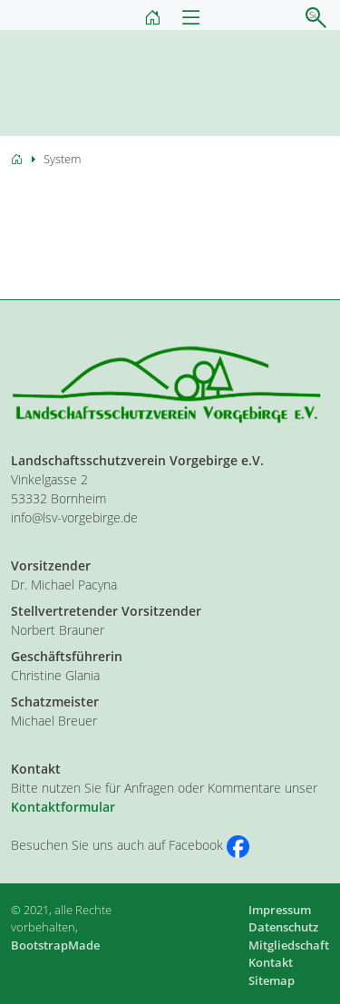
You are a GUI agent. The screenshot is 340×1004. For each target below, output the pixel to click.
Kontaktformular (63, 806)
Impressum (279, 910)
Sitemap (271, 980)
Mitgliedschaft (288, 945)
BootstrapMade (55, 945)
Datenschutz (283, 927)
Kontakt (270, 962)
